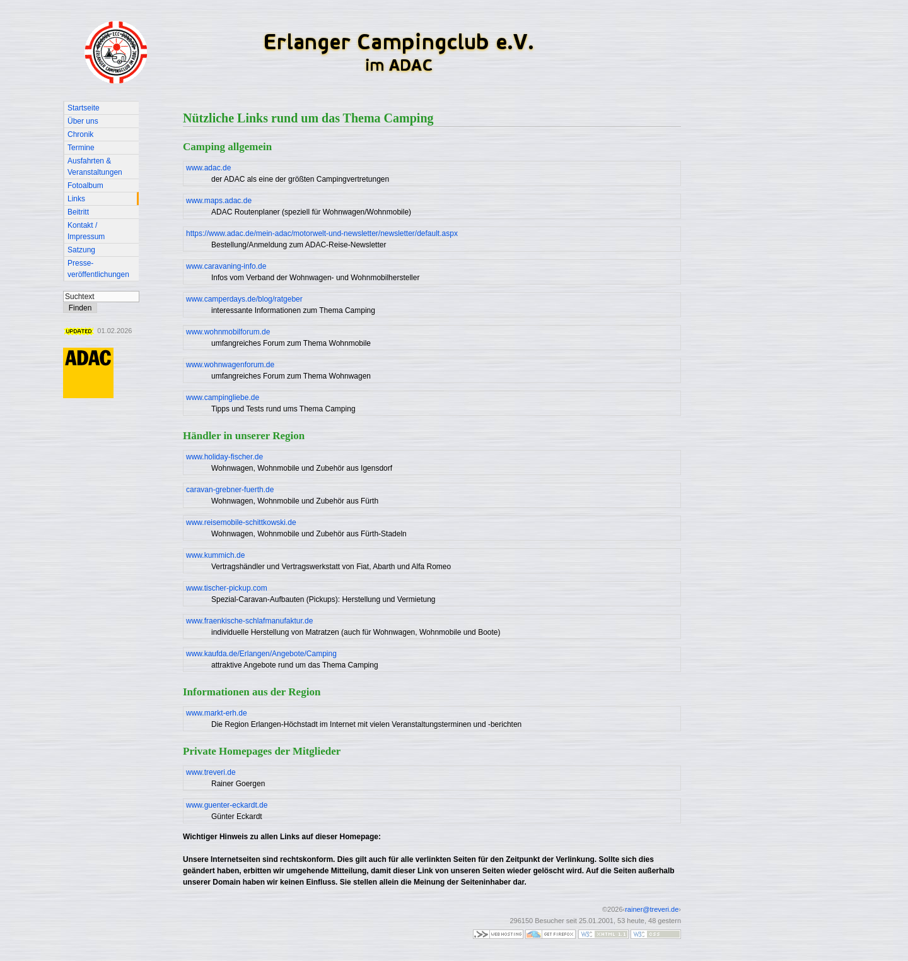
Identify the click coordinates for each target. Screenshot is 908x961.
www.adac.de (208, 167)
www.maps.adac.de (219, 200)
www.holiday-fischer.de (224, 456)
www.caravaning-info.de (226, 266)
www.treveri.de (211, 772)
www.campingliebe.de (222, 397)
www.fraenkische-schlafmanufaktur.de (249, 620)
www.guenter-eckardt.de (226, 805)
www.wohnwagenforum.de (230, 364)
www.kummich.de (215, 555)
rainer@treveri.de (651, 909)
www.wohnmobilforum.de (228, 331)
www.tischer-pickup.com (226, 588)
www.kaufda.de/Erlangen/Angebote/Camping (261, 653)
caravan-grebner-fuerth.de (230, 489)
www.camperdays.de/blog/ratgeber (244, 299)
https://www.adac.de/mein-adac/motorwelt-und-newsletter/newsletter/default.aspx (322, 233)
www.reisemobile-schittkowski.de (241, 522)
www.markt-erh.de (216, 713)
